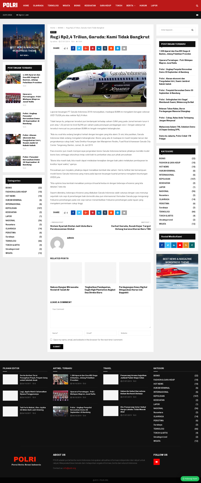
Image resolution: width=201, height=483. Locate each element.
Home (26, 5)
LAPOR (154, 5)
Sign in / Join (22, 15)
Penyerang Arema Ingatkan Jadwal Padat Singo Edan (133, 376)
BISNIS (53, 32)
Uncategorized (12, 249)
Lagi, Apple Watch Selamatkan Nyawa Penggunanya (33, 393)
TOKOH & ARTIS (13, 245)
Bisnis (77, 5)
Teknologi (53, 5)
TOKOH (118, 5)
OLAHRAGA (11, 229)
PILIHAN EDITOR (11, 368)
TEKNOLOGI (11, 241)
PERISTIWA (11, 233)
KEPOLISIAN (11, 208)
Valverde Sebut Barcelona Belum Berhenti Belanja (132, 392)
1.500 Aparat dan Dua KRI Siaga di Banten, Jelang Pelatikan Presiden (32, 79)
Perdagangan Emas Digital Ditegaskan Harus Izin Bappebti (133, 290)
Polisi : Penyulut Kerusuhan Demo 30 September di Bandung (31, 161)
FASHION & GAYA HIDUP (16, 192)
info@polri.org (69, 468)
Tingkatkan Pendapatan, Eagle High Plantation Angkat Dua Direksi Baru (100, 290)
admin (54, 42)
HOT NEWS (10, 196)
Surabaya (10, 237)
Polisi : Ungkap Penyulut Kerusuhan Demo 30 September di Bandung (31, 118)
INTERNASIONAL (13, 204)
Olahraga (38, 5)
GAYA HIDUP (105, 5)
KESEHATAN (90, 5)
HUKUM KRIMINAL (14, 200)
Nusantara (10, 224)
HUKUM (143, 5)
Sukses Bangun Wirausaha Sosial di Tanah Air (64, 288)
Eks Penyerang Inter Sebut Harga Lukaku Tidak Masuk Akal (133, 409)
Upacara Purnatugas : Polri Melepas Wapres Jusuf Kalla (32, 98)
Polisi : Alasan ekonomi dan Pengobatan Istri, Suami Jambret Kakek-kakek (32, 140)
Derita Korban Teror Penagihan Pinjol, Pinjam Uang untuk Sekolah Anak (33, 377)
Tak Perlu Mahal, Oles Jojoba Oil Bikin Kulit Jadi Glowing (33, 408)
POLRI (10, 5)
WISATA (66, 5)
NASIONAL (10, 220)
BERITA (129, 5)
